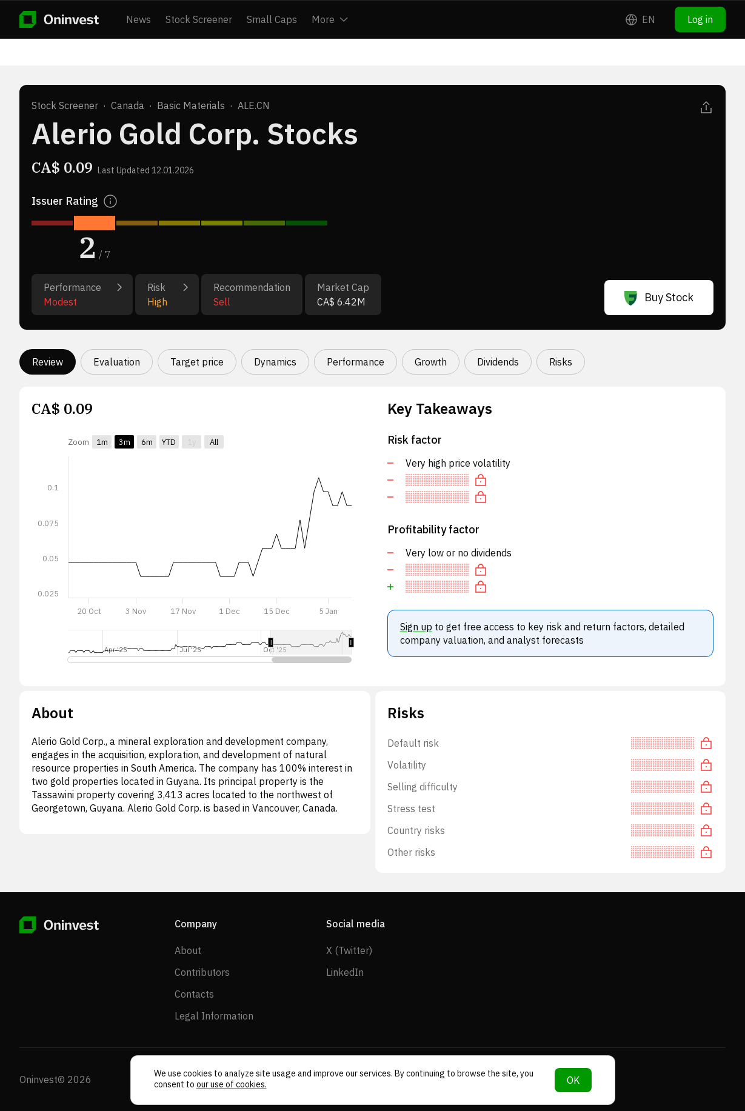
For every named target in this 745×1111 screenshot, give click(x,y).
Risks (560, 362)
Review (47, 362)
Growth (431, 362)
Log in (700, 19)
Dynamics (275, 362)
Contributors (202, 972)
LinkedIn (345, 972)
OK (573, 1080)
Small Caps (272, 19)
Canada (127, 105)
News (138, 19)
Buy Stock (658, 297)
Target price (197, 362)
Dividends (498, 362)
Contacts (194, 994)
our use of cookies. (231, 1084)
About (188, 950)
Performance (355, 362)
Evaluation (116, 362)
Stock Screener (198, 19)
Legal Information (214, 1016)
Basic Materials (191, 105)
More (330, 19)
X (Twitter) (349, 950)
